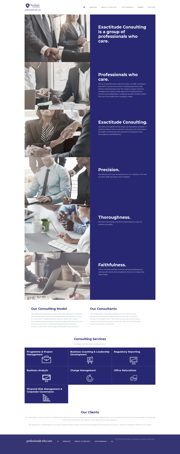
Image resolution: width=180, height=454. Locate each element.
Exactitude (33, 7)
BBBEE (140, 7)
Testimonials (127, 7)
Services (93, 7)
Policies (151, 7)
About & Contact (109, 7)
